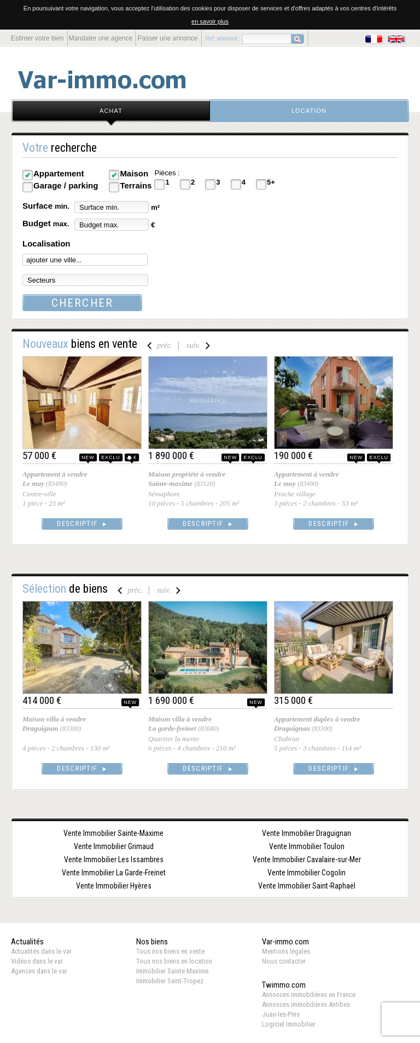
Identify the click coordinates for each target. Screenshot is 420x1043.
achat (111, 110)
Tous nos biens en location (174, 961)
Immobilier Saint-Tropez (169, 981)
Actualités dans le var (41, 951)
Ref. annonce (222, 39)
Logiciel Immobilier (289, 1024)
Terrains (135, 185)
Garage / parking (65, 185)
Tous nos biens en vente (170, 951)
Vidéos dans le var (37, 961)
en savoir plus (210, 21)
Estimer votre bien (37, 38)
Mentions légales (286, 951)
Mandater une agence (101, 38)
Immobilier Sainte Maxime (172, 971)
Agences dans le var (39, 971)
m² (155, 207)
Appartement (58, 173)
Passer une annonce (167, 38)
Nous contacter (284, 961)
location (308, 110)
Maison (134, 173)
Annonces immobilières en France (308, 994)
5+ (271, 182)
